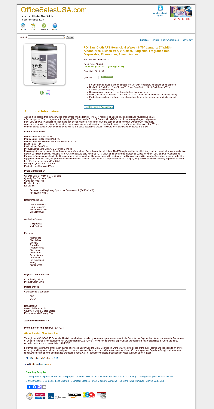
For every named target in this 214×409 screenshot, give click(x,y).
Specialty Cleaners (52, 376)
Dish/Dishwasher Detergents (40, 381)
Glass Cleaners (165, 376)
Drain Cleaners (99, 381)
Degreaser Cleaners (80, 381)
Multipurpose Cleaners (73, 376)
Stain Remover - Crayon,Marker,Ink (147, 381)
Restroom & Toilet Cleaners (113, 376)
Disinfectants (92, 376)
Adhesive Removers (118, 381)
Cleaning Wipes (33, 376)
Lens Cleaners (62, 381)
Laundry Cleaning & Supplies (142, 376)
